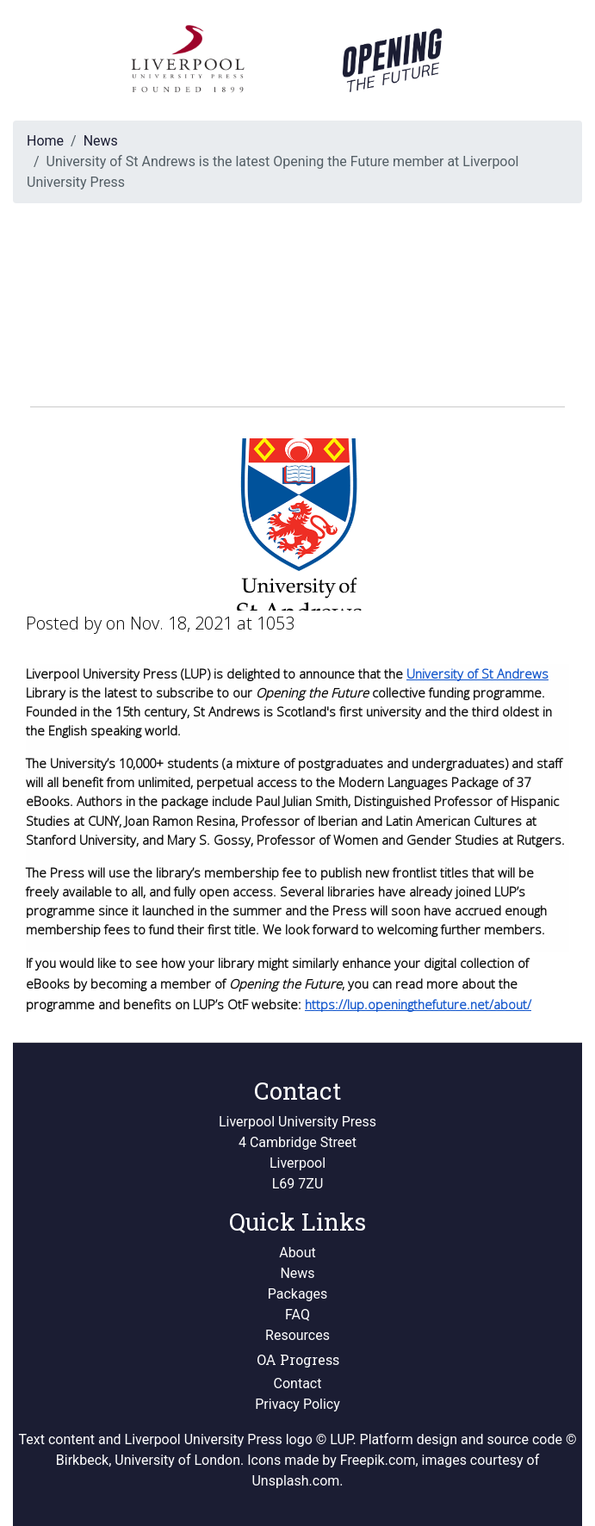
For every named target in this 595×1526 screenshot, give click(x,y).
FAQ (297, 1314)
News (101, 141)
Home (45, 141)
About (297, 1252)
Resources (297, 1335)
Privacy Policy (297, 1404)
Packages (298, 1294)
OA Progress (298, 1359)
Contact (298, 1383)
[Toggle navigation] (544, 60)
